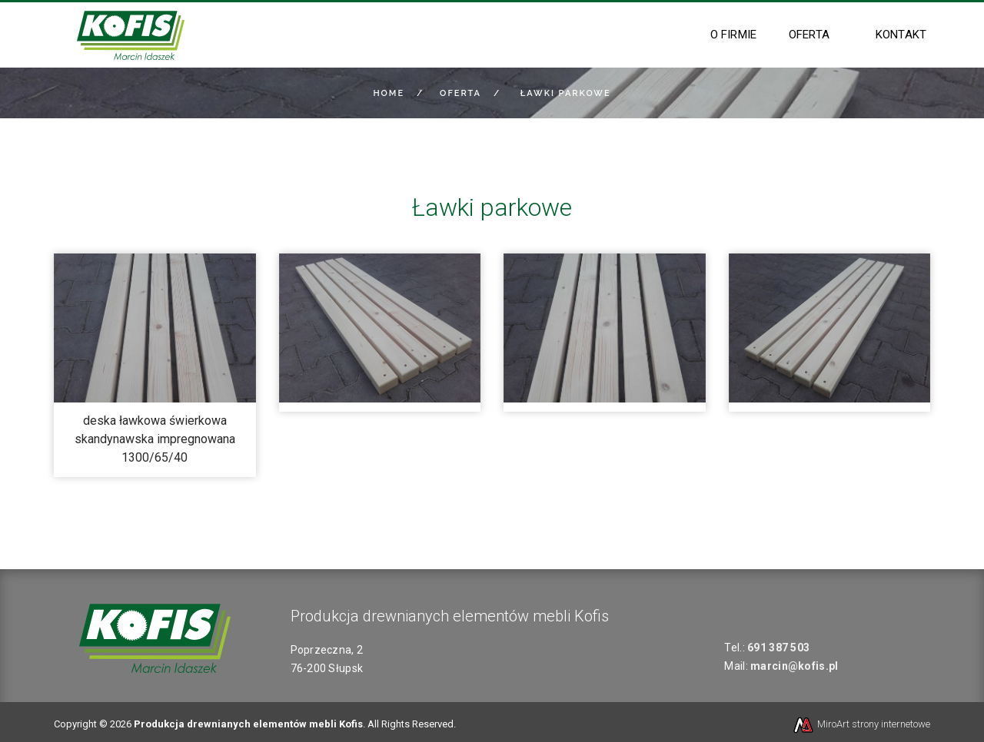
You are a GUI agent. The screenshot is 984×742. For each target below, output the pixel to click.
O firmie (733, 34)
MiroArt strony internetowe (861, 724)
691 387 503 (778, 647)
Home (388, 93)
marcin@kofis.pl (794, 666)
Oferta (809, 34)
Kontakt (901, 34)
